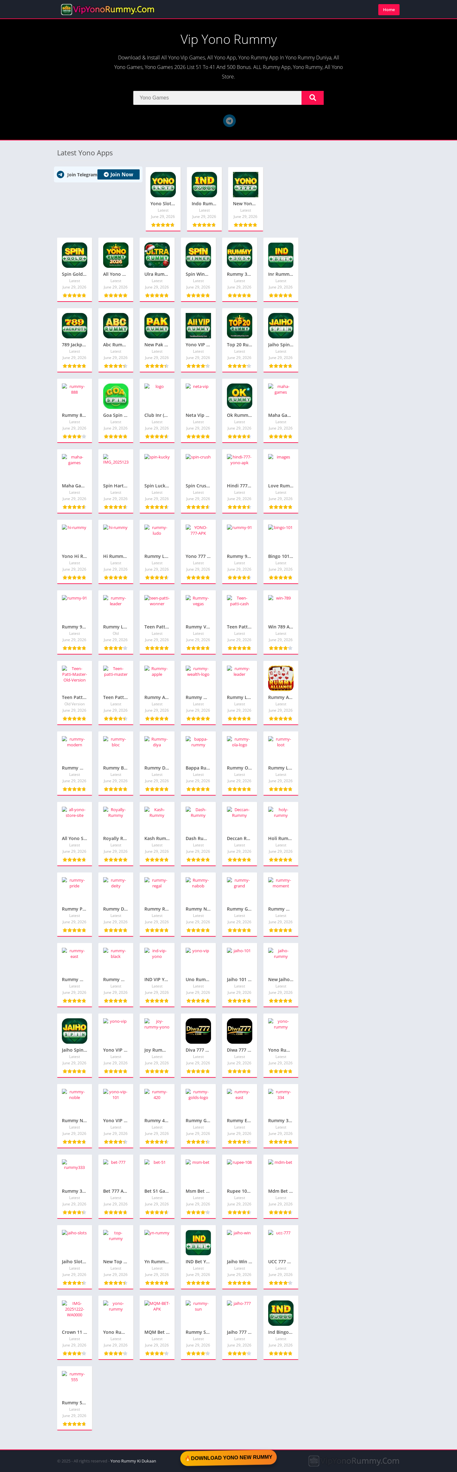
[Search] (228, 98)
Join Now (118, 174)
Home (389, 9)
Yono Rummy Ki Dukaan (133, 1461)
